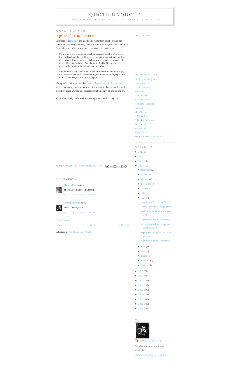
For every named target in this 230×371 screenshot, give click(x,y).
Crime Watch (141, 83)
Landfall (139, 108)
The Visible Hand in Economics (150, 136)
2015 (141, 275)
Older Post (124, 225)
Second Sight (141, 128)
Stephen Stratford (72, 202)
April (144, 251)
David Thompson (143, 87)
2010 (141, 299)
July (143, 193)
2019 (141, 156)
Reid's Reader (141, 124)
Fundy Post (140, 91)
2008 (141, 308)
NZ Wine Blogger (143, 116)
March (144, 255)
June (143, 197)
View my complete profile (150, 355)
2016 (141, 271)
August (145, 188)
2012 (141, 289)
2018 (141, 161)
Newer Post (61, 225)
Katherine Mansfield (144, 103)
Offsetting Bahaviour (145, 120)
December (146, 169)
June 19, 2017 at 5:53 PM (80, 194)
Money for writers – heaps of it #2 (156, 206)
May (143, 246)
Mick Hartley (141, 112)
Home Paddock (142, 95)
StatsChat (139, 132)
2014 (141, 280)
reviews (75, 40)
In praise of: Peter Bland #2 (153, 202)
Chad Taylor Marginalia (146, 79)
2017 (141, 165)
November (146, 174)
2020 (141, 151)
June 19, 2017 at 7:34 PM (80, 212)
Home (93, 225)
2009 (141, 303)
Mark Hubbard (71, 185)
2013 (141, 285)
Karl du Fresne (142, 99)
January (145, 265)
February (145, 260)
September (146, 183)
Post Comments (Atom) (80, 231)
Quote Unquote (115, 14)
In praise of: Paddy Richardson (155, 219)
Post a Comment (63, 220)
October (145, 179)
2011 (141, 294)
